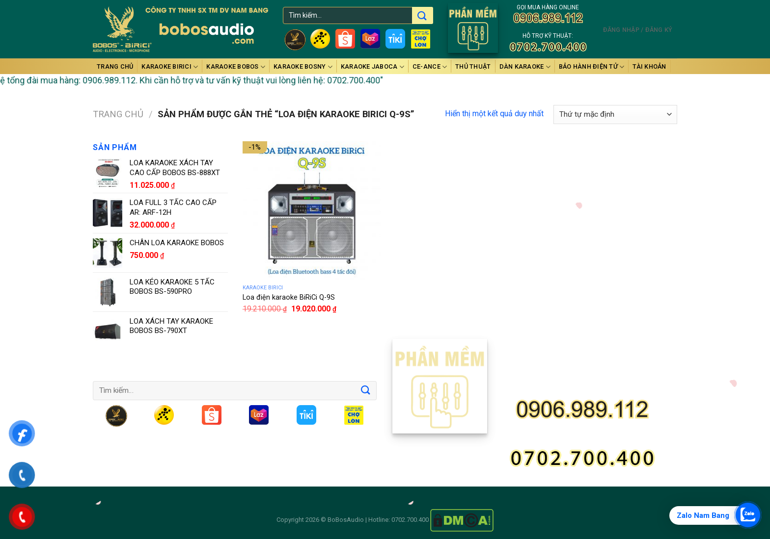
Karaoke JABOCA (372, 67)
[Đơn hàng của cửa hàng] (615, 114)
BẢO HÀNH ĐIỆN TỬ (592, 67)
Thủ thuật (473, 66)
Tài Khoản (649, 66)
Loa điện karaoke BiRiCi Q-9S (289, 297)
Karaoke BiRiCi (169, 67)
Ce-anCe (429, 67)
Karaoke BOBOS (235, 67)
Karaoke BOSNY (303, 67)
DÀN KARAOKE (524, 67)
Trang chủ (115, 66)
